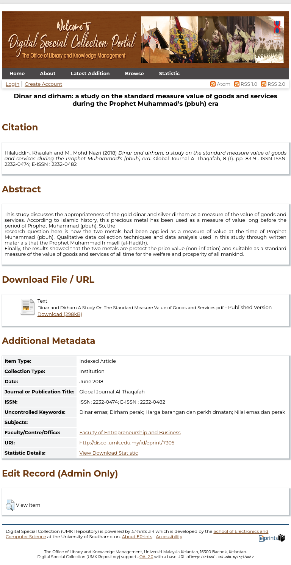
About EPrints (137, 536)
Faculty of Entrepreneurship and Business (129, 432)
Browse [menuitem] (134, 73)
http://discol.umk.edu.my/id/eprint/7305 (126, 443)
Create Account (43, 84)
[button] (10, 505)
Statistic (169, 73)
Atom (220, 84)
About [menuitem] (47, 73)
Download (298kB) (60, 314)
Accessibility (169, 536)
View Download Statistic (108, 453)
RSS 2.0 (271, 84)
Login (12, 84)
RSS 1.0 (245, 84)
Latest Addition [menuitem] (90, 73)
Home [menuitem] (17, 73)
